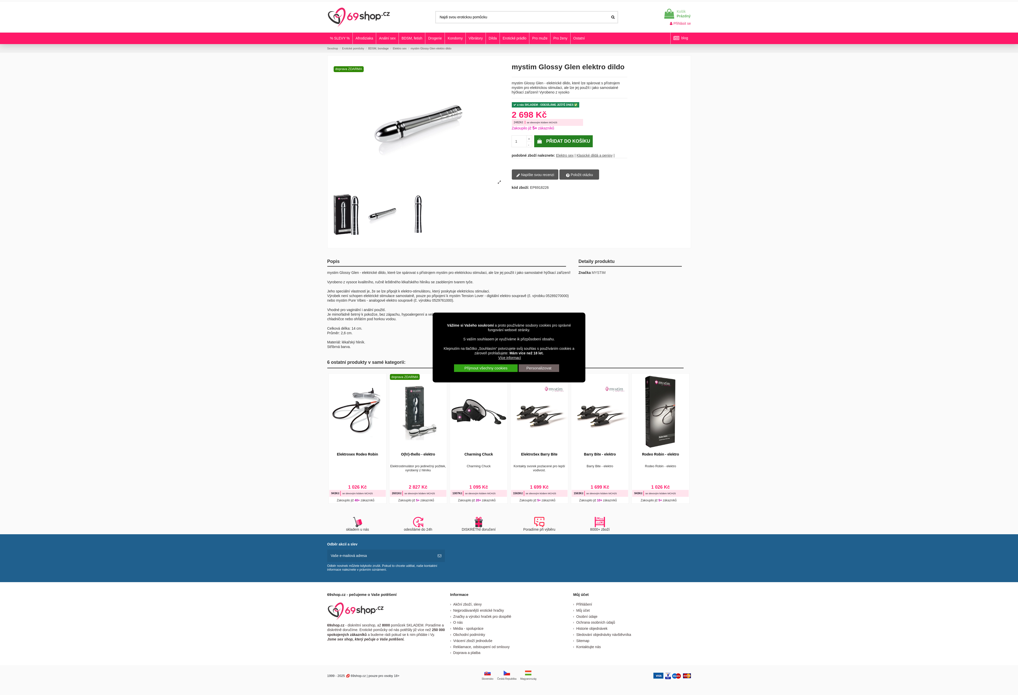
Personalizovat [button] (538, 368)
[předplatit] (439, 556)
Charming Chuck (478, 454)
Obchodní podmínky (469, 635)
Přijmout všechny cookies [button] (485, 368)
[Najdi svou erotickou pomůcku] (613, 17)
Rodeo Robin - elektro (660, 454)
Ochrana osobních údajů (595, 622)
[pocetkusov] (519, 141)
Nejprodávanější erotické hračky (478, 610)
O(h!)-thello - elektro (418, 454)
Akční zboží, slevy (467, 604)
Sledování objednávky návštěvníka (603, 635)
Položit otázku (579, 175)
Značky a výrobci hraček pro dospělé (482, 616)
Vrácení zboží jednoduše (472, 641)
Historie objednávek (591, 628)
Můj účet (583, 610)
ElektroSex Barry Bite (539, 454)
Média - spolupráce (468, 628)
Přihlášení (584, 604)
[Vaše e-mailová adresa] (380, 556)
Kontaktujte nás (588, 647)
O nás (458, 622)
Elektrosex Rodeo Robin (357, 454)
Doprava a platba (466, 653)
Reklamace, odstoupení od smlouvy (481, 647)
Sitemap (582, 641)
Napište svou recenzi (535, 175)
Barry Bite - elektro (600, 454)
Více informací (509, 358)
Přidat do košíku (563, 141)
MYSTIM (598, 273)
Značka (584, 273)
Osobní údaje (586, 616)
